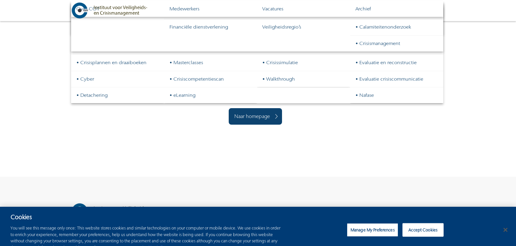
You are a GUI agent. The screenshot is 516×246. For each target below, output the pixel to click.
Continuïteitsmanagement (334, 10)
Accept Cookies (422, 231)
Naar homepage (252, 116)
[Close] (505, 231)
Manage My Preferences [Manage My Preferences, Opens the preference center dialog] (372, 231)
